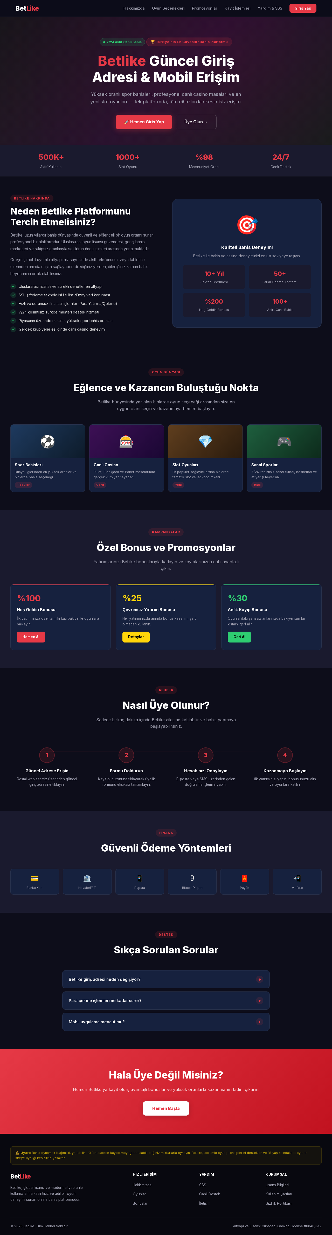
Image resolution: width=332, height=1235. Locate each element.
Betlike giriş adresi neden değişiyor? (166, 984)
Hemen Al (31, 642)
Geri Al (239, 642)
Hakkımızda (134, 8)
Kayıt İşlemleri (238, 8)
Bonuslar (140, 1203)
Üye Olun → (196, 121)
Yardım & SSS (270, 8)
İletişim (204, 1203)
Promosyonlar (204, 8)
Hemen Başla (166, 1113)
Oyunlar (139, 1194)
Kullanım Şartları (279, 1194)
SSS (202, 1185)
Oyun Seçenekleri (168, 8)
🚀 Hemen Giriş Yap (144, 121)
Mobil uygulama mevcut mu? (166, 1027)
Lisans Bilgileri (277, 1185)
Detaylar (136, 642)
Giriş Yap (303, 8)
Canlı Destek (209, 1194)
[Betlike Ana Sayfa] (27, 8)
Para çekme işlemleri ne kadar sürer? (166, 1006)
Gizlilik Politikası (279, 1203)
